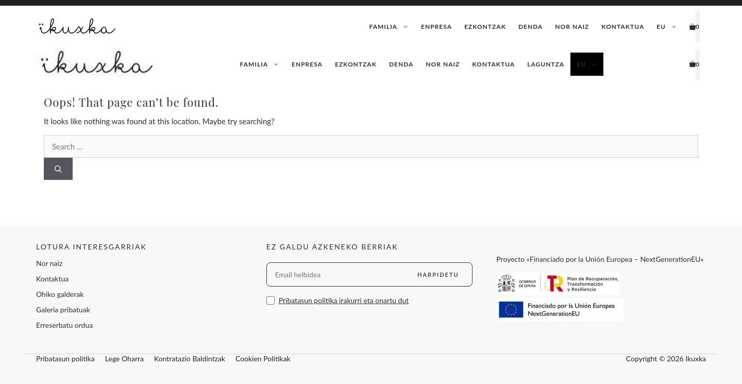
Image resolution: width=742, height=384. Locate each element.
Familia (392, 26)
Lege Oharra (124, 358)
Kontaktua (622, 26)
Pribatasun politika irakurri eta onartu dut (344, 300)
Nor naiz (572, 26)
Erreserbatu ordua (64, 325)
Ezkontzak (485, 26)
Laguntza (545, 64)
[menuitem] (666, 26)
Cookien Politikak (263, 358)
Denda (530, 26)
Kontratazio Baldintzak (189, 358)
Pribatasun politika (65, 358)
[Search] (58, 169)
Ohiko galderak (59, 294)
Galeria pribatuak (63, 309)
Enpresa (436, 26)
